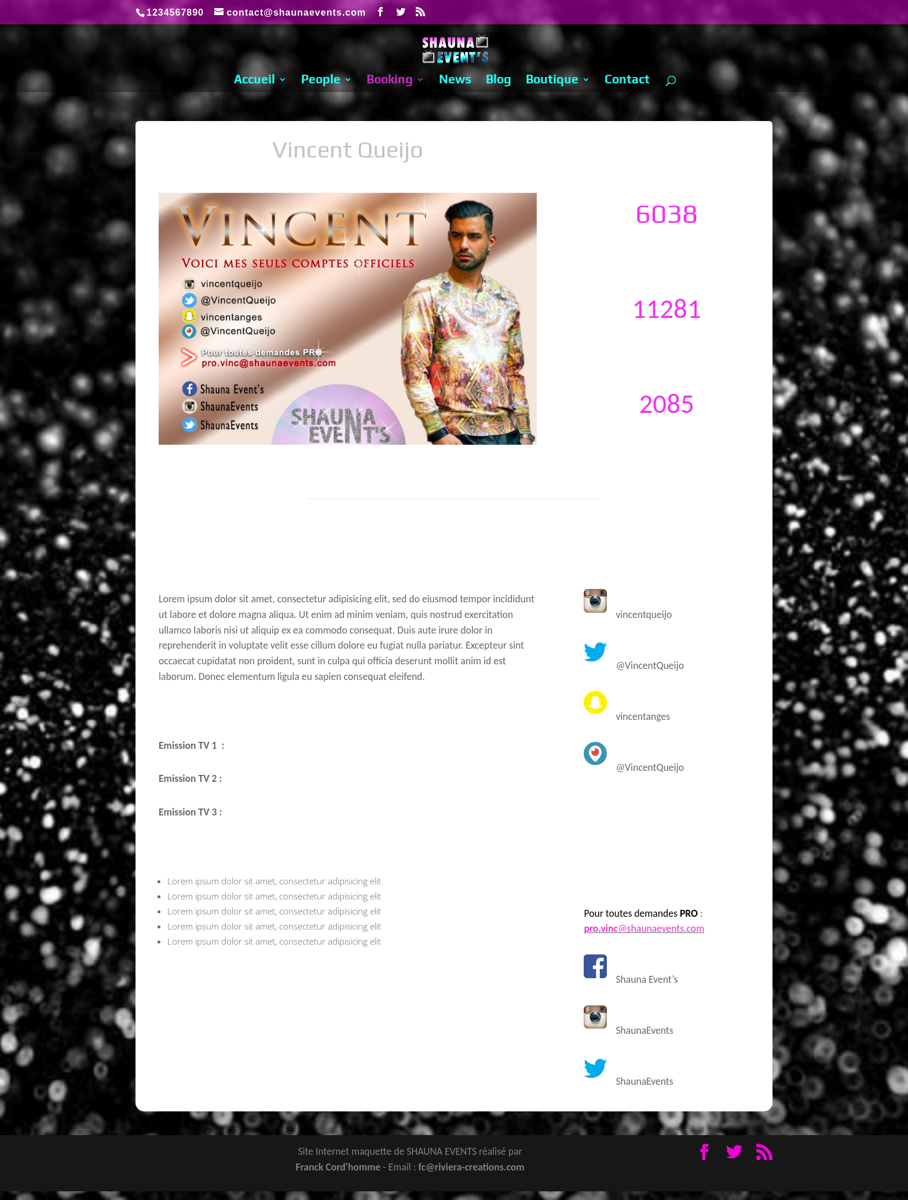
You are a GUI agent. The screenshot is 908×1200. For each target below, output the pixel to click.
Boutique (552, 80)
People (320, 80)
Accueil (254, 80)
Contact (627, 80)
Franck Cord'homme (338, 1167)
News (455, 80)
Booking (390, 80)
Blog (498, 80)
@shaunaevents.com (644, 928)
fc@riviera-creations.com (471, 1167)
